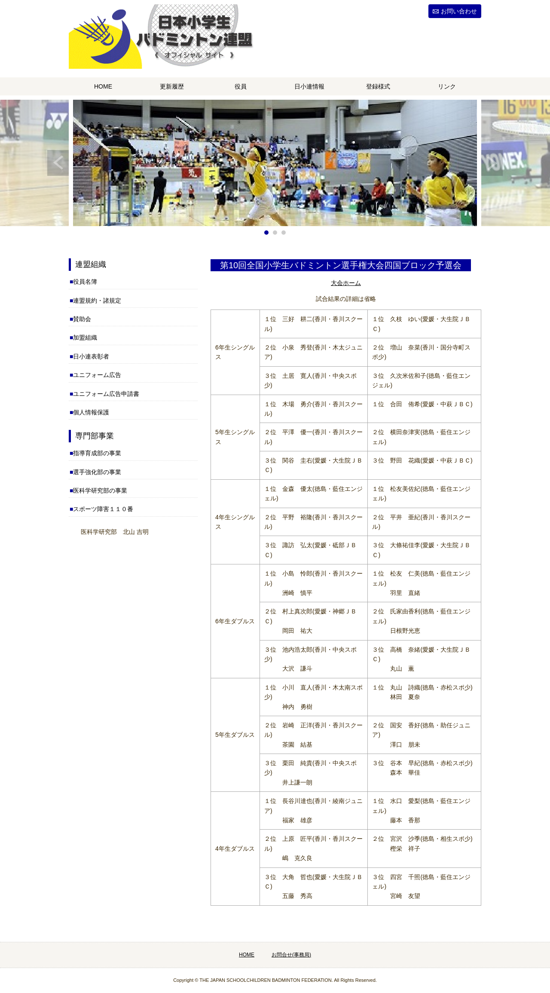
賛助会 (82, 319)
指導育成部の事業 (97, 453)
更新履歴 (172, 86)
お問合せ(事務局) (291, 955)
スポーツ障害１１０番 (103, 509)
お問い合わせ (459, 11)
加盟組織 (85, 337)
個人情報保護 (91, 412)
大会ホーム (346, 282)
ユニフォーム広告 (97, 374)
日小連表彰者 (91, 356)
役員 (241, 86)
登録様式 (378, 86)
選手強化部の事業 (97, 472)
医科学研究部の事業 (100, 490)
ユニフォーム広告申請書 (106, 393)
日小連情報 (309, 86)
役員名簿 (85, 281)
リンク (447, 86)
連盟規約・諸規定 (97, 300)
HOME (103, 86)
